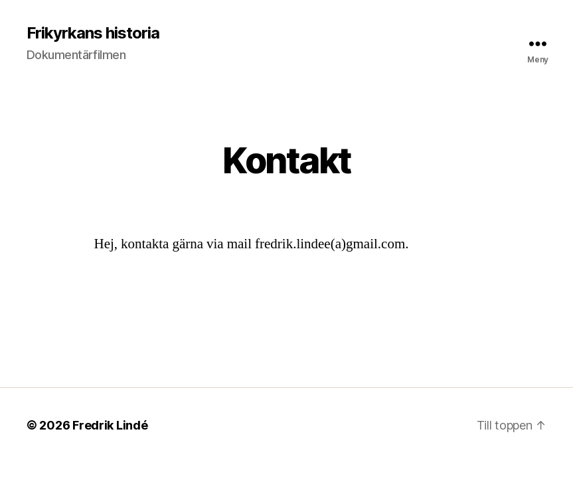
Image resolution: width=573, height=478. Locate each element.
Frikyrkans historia (93, 33)
